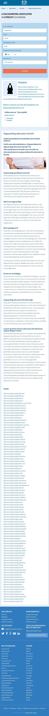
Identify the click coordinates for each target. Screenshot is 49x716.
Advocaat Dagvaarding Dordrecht (14, 449)
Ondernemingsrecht (7, 688)
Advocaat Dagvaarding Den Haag (14, 442)
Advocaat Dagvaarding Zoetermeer (15, 596)
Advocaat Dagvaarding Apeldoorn (14, 413)
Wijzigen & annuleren (32, 619)
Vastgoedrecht (6, 697)
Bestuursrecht (6, 651)
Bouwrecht (5, 653)
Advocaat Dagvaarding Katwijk (13, 509)
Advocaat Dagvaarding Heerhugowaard (16, 485)
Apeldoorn (29, 658)
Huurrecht (4, 673)
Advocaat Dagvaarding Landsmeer (15, 514)
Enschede (29, 673)
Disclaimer (13, 708)
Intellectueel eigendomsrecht (10, 678)
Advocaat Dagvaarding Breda (13, 430)
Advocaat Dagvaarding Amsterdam (15, 410)
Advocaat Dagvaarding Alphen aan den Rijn (17, 403)
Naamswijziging (6, 683)
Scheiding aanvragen (8, 692)
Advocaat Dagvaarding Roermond (14, 548)
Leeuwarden (30, 685)
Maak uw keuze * (10, 115)
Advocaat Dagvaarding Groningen (14, 476)
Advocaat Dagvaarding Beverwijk (14, 427)
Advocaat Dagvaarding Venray (13, 577)
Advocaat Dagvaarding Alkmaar (14, 396)
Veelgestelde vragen (32, 614)
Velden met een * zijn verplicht (16, 112)
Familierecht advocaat (8, 670)
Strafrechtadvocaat (7, 695)
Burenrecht (5, 656)
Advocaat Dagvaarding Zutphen (14, 599)
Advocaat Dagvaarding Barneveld (14, 422)
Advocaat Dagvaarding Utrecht (13, 567)
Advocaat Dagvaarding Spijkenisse (15, 563)
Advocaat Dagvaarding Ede (12, 454)
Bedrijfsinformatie (7, 619)
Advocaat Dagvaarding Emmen (13, 459)
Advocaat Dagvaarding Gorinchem (15, 471)
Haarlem (28, 678)
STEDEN (29, 646)
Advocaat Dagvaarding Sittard (13, 558)
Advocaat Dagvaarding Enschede (14, 461)
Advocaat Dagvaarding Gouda (13, 473)
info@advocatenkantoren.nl (12, 629)
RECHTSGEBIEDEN (8, 646)
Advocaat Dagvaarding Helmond (14, 490)
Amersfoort (29, 653)
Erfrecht (4, 668)
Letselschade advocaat (8, 680)
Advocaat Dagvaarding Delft (13, 434)
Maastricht (29, 690)
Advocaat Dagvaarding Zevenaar (14, 594)
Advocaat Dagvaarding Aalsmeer (14, 393)
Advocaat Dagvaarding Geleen (13, 466)
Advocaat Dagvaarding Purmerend (15, 541)
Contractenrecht (6, 661)
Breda (28, 663)
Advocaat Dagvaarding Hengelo (14, 492)
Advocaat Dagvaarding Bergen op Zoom (16, 425)
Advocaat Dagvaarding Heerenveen (15, 483)
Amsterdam (29, 656)
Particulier (10, 118)
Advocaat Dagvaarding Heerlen (14, 488)
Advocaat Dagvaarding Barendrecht (15, 420)
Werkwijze (5, 617)
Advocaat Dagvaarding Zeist (13, 592)
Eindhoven (29, 670)
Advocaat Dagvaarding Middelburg (15, 526)
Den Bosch (29, 666)
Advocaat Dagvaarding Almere (13, 401)
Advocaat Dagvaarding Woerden (14, 587)
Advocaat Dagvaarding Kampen (14, 507)
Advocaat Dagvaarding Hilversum (14, 495)
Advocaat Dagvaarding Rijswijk (13, 546)
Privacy (20, 708)
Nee (7, 54)
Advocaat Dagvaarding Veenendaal (15, 570)
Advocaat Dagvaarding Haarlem (14, 478)
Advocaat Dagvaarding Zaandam (14, 589)
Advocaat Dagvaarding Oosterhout (15, 536)
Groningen (29, 676)
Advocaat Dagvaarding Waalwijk (14, 582)
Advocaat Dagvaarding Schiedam (14, 555)
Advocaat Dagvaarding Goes (13, 468)
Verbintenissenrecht (7, 700)
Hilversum (29, 683)
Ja (14, 54)
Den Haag (29, 668)
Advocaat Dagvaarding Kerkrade (14, 512)
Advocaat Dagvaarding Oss (12, 538)
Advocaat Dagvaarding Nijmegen (14, 531)
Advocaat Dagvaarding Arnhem (14, 415)
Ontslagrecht (5, 685)
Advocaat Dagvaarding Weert (13, 584)
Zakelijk (9, 120)
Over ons (4, 614)
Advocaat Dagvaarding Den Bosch (14, 439)
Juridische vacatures (7, 622)
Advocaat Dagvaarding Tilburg (13, 565)
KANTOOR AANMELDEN (37, 635)
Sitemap (42, 708)
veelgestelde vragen (31, 713)
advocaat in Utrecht (18, 360)
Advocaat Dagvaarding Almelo (13, 398)
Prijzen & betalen (31, 617)
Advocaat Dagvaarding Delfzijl (13, 437)
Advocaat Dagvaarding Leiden (13, 519)
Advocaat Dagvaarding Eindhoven (14, 456)
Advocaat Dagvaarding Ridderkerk (15, 543)
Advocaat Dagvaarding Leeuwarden (15, 517)
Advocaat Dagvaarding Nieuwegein (15, 529)
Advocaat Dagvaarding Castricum (14, 432)
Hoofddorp (29, 680)
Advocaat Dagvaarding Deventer (14, 444)
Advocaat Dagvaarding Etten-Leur (14, 463)
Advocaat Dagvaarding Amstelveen (15, 408)
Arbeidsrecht (5, 649)
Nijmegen (29, 692)
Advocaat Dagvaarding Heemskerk (15, 480)
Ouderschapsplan (7, 690)
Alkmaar (28, 649)
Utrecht (28, 700)
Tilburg (28, 697)
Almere (28, 651)
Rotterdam (29, 695)
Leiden (28, 688)
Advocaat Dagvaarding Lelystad (14, 521)
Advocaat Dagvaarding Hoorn (13, 502)
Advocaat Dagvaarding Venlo (13, 575)
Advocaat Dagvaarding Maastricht (14, 524)
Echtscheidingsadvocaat (9, 666)
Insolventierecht (6, 676)
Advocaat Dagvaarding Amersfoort (15, 405)
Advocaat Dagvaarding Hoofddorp (14, 497)
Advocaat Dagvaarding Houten (13, 505)
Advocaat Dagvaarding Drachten (14, 451)
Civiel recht (5, 658)
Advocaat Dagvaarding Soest (13, 560)
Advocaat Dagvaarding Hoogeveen (15, 500)
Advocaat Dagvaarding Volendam (14, 579)
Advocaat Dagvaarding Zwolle (13, 601)
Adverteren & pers (31, 622)
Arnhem (28, 661)
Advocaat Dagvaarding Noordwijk (14, 534)
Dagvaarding (5, 663)
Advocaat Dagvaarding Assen (13, 418)
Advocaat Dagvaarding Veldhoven (14, 572)
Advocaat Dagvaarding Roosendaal (15, 550)
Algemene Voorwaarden (31, 708)
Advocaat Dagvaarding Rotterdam (14, 553)
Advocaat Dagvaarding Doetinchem (15, 447)
